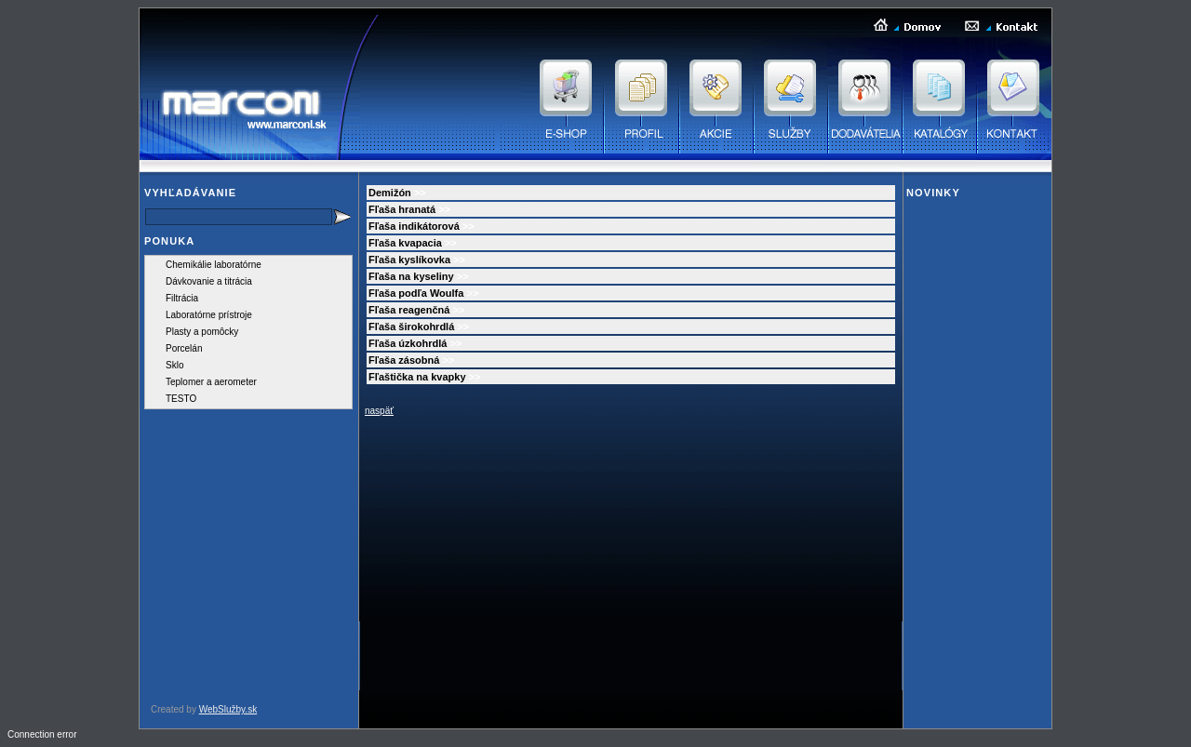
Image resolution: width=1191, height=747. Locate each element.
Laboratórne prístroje (209, 315)
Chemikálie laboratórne (213, 265)
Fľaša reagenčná (408, 309)
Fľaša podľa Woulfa (415, 293)
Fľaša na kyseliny (411, 276)
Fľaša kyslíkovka (409, 259)
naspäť (379, 411)
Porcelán (184, 348)
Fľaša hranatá (401, 209)
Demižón (389, 192)
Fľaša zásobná (403, 360)
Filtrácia (182, 298)
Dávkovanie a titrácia (209, 281)
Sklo (174, 365)
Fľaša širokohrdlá (411, 326)
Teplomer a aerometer (211, 382)
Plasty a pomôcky (202, 332)
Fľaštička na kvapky (417, 376)
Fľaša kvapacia (405, 242)
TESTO (181, 399)
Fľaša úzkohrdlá (407, 343)
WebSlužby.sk (228, 709)
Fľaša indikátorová (414, 226)
